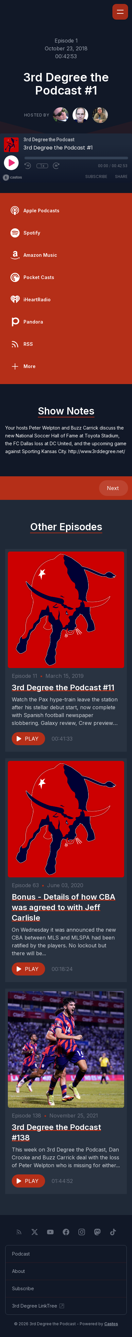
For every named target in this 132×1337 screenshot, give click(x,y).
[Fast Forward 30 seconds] (56, 165)
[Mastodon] (97, 1232)
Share (121, 176)
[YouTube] (50, 1232)
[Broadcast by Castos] (12, 177)
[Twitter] (34, 1232)
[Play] (11, 162)
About (18, 1271)
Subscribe (96, 176)
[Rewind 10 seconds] (28, 165)
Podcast (21, 1254)
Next (113, 488)
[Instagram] (81, 1232)
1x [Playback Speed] (42, 166)
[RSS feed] (18, 1232)
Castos (111, 1323)
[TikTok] (113, 1232)
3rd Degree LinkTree (38, 1306)
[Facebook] (66, 1232)
